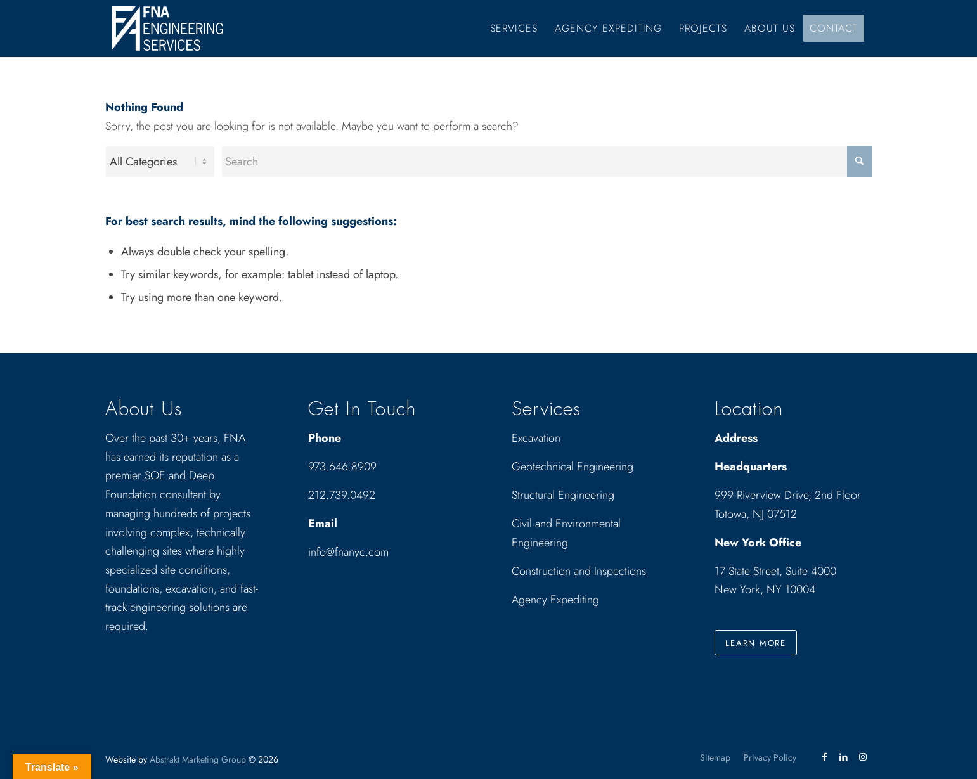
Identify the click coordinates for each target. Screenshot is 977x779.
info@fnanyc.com (348, 552)
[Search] (546, 161)
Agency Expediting (557, 599)
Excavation (536, 438)
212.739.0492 (341, 495)
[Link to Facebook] (824, 756)
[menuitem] (514, 28)
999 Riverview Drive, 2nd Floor (788, 495)
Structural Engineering (563, 495)
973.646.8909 (342, 466)
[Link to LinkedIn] (843, 756)
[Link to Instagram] (862, 756)
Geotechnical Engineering (572, 466)
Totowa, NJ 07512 (756, 514)
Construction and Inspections (579, 571)
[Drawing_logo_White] (167, 28)
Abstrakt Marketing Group (198, 759)
